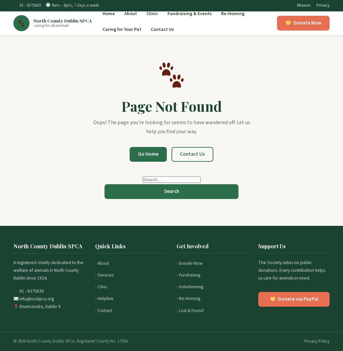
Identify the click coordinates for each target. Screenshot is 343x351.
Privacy (323, 5)
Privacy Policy (317, 341)
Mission (304, 5)
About (130, 13)
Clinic (152, 13)
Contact (104, 310)
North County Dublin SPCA (62, 20)
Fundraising (189, 275)
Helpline (105, 298)
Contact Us (162, 29)
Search (171, 191)
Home (108, 13)
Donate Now (191, 263)
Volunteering (191, 287)
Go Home (148, 154)
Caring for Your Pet (121, 29)
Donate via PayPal (294, 299)
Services (105, 275)
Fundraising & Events (189, 13)
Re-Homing (233, 13)
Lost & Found (191, 310)
